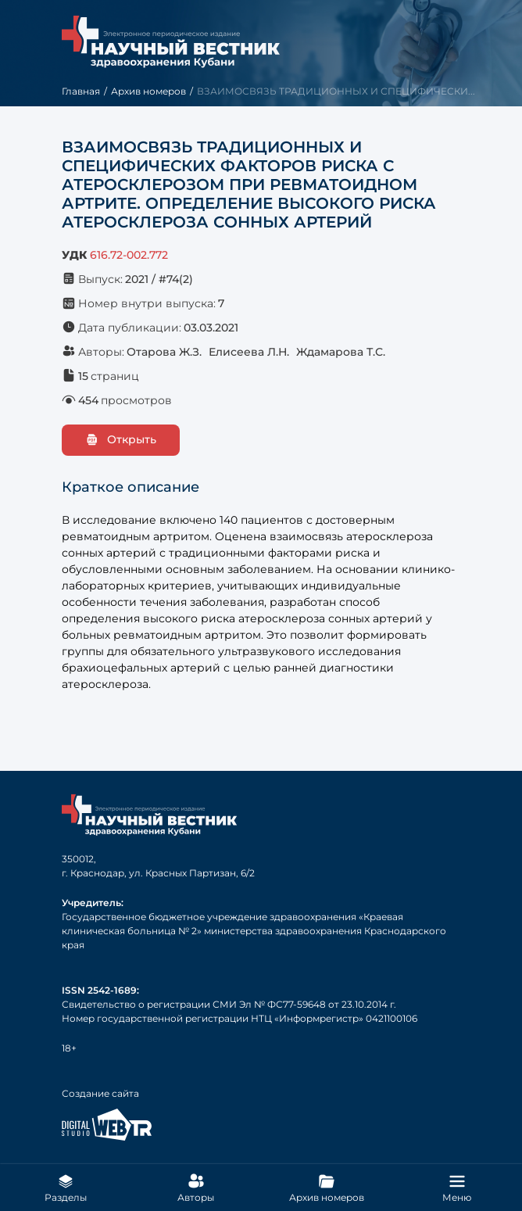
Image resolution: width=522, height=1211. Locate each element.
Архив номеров (148, 91)
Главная (81, 91)
